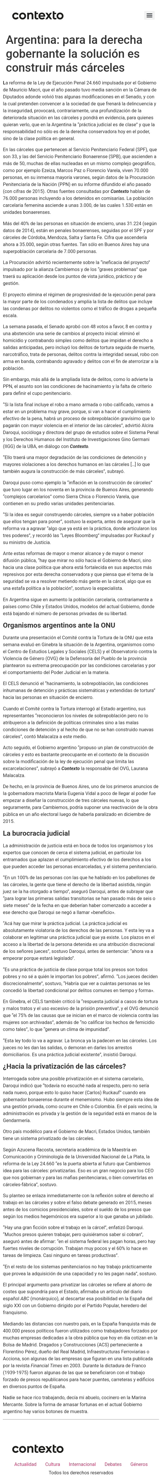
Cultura (52, 1464)
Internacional (82, 1464)
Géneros (139, 1464)
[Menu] (149, 15)
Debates (113, 1464)
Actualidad (25, 1464)
